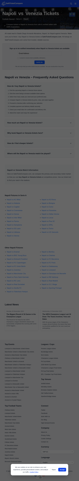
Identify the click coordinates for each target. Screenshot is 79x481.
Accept (62, 469)
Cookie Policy (34, 472)
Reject (54, 469)
